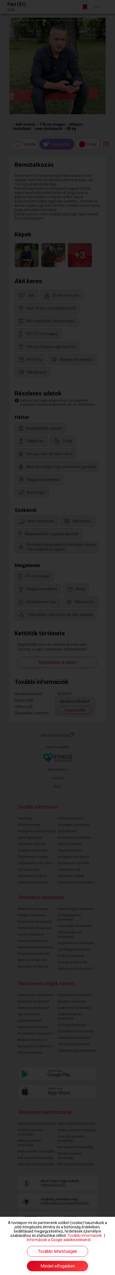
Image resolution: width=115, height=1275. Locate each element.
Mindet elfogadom (57, 1266)
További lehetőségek (57, 1251)
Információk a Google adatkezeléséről (59, 1240)
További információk (84, 1235)
